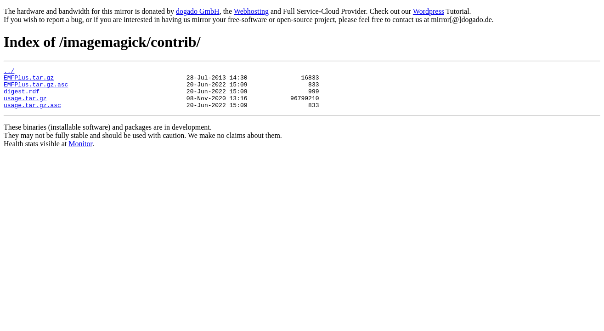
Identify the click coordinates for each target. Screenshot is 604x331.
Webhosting (251, 11)
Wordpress (428, 11)
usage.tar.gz (25, 105)
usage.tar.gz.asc (32, 113)
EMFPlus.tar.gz (29, 80)
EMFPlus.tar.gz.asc (36, 88)
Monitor (80, 152)
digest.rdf (22, 96)
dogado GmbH (198, 11)
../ (9, 72)
